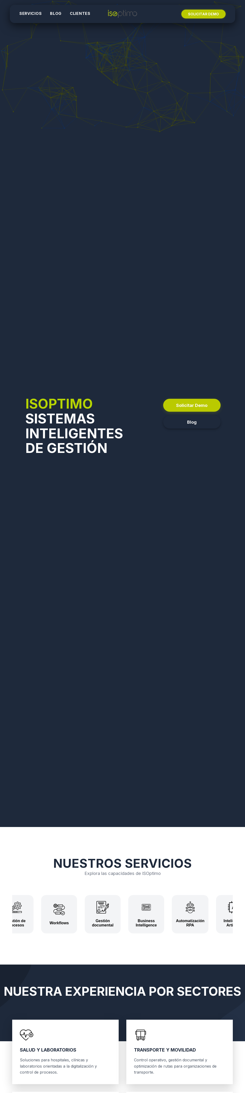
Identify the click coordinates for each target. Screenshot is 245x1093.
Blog (192, 422)
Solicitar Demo (191, 405)
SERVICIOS (30, 13)
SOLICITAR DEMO (203, 14)
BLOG (55, 13)
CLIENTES (80, 13)
